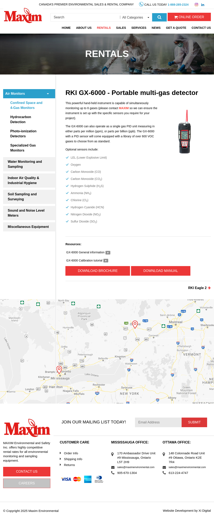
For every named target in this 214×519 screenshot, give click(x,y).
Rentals (105, 27)
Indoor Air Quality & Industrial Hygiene (23, 180)
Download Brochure (98, 271)
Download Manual (161, 271)
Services (139, 27)
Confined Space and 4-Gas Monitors (26, 105)
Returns (69, 465)
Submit (194, 422)
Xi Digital (205, 510)
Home (67, 27)
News (156, 27)
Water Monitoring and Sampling (25, 164)
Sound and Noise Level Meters (26, 213)
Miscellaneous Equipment (28, 227)
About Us (84, 27)
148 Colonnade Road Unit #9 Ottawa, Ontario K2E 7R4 (187, 457)
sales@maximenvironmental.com (135, 467)
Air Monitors (15, 93)
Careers (27, 483)
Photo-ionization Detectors (23, 133)
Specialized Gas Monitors (23, 148)
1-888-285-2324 (178, 4)
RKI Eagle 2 (199, 287)
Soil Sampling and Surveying (22, 196)
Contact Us (201, 27)
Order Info (71, 453)
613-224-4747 (178, 473)
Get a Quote (176, 27)
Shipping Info (73, 459)
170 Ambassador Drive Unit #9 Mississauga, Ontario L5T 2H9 (136, 457)
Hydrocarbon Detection (20, 119)
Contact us (27, 471)
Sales (122, 27)
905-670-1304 (127, 473)
